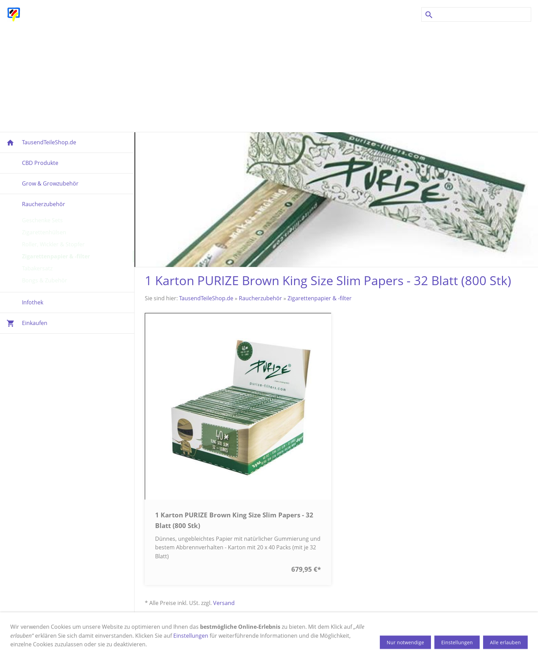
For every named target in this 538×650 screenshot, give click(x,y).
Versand (224, 603)
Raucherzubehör (260, 298)
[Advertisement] (269, 77)
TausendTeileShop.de (206, 298)
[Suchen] (476, 14)
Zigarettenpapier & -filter (320, 298)
